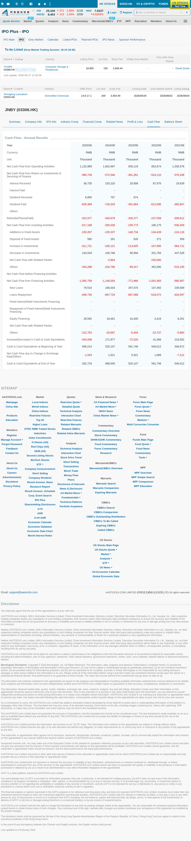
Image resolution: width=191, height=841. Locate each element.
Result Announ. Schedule (40, 491)
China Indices (40, 411)
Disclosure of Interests (71, 484)
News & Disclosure (71, 488)
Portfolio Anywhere (71, 506)
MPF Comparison (143, 481)
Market (106, 554)
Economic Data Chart (40, 531)
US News (106, 567)
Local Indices (40, 402)
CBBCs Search (106, 507)
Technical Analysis (71, 411)
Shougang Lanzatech (15, 94)
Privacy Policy (11, 486)
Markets (143, 420)
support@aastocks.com (23, 592)
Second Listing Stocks (40, 455)
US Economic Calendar (106, 571)
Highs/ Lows (40, 424)
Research (106, 453)
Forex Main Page (143, 402)
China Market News (105, 415)
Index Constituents (40, 437)
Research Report (40, 486)
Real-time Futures (40, 415)
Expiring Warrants (106, 492)
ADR (40, 513)
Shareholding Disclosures (40, 504)
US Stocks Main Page (106, 545)
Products (12, 415)
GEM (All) (40, 451)
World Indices (40, 406)
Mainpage (12, 402)
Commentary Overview (106, 430)
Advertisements (12, 477)
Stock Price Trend (71, 457)
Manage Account (12, 439)
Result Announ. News (40, 482)
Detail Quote (182, 68)
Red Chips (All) (40, 446)
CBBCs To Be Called (106, 521)
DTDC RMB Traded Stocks (40, 428)
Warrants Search (106, 483)
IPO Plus (40, 500)
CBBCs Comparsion (106, 512)
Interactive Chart (71, 415)
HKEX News (106, 411)
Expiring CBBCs (106, 525)
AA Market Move (71, 493)
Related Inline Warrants (71, 433)
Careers (12, 472)
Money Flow (71, 475)
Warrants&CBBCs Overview (105, 468)
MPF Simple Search (143, 477)
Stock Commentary (106, 435)
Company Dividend (40, 477)
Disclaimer (12, 481)
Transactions (71, 466)
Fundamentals (71, 497)
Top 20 (40, 420)
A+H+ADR (40, 517)
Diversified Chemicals (57, 95)
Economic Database (40, 526)
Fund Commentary (106, 444)
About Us (12, 468)
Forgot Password (12, 444)
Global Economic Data (106, 576)
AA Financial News (106, 402)
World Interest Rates (40, 535)
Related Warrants (71, 424)
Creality (8, 66)
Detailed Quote (71, 406)
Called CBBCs (105, 530)
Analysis (106, 558)
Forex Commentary (106, 448)
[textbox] (162, 12)
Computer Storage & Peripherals (56, 68)
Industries (40, 433)
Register (12, 435)
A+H (39, 508)
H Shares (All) (40, 442)
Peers (71, 479)
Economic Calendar (40, 522)
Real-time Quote (71, 402)
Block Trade (71, 470)
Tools (143, 457)
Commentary (143, 415)
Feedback (12, 448)
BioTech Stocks (40, 460)
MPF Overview (143, 472)
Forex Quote (143, 406)
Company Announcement (40, 468)
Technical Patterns (71, 502)
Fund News (143, 448)
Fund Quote (143, 444)
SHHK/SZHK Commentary (106, 439)
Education (12, 420)
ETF (40, 464)
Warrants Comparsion (106, 488)
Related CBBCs (71, 428)
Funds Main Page (143, 439)
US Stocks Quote (106, 549)
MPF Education (143, 486)
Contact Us (12, 453)
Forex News (143, 411)
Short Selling (40, 473)
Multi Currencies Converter (143, 424)
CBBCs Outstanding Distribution (105, 516)
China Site (12, 406)
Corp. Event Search (40, 495)
